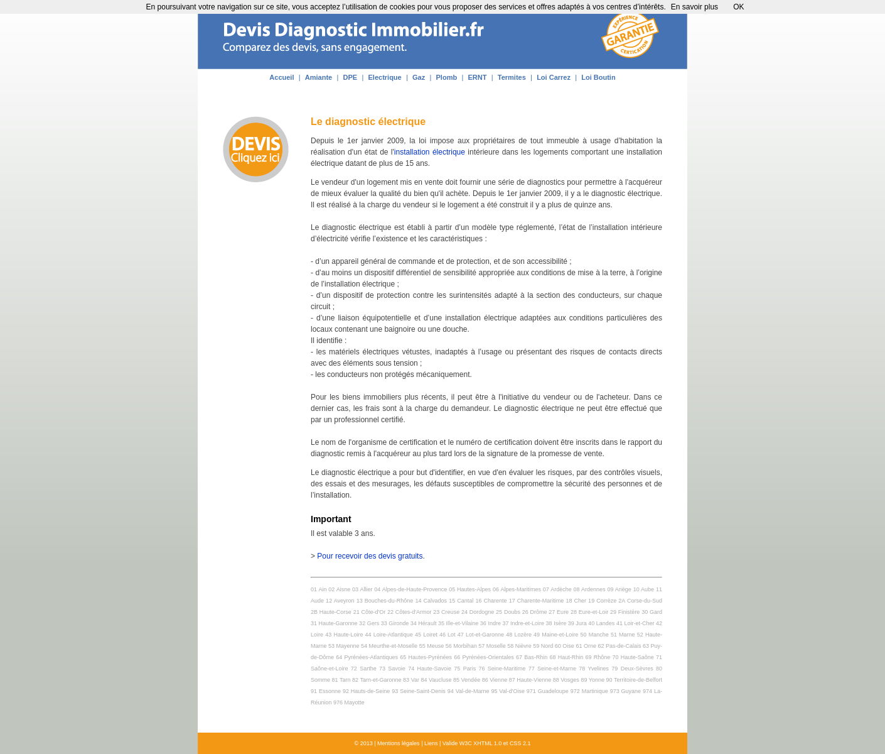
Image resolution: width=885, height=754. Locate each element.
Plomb (447, 77)
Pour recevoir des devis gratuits (369, 556)
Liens (431, 743)
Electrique (385, 77)
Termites (512, 77)
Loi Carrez (554, 77)
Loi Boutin (598, 77)
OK (738, 7)
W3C (465, 743)
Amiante (318, 77)
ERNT (477, 77)
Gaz (418, 77)
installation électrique (429, 152)
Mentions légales (398, 743)
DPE (350, 77)
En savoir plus (694, 7)
